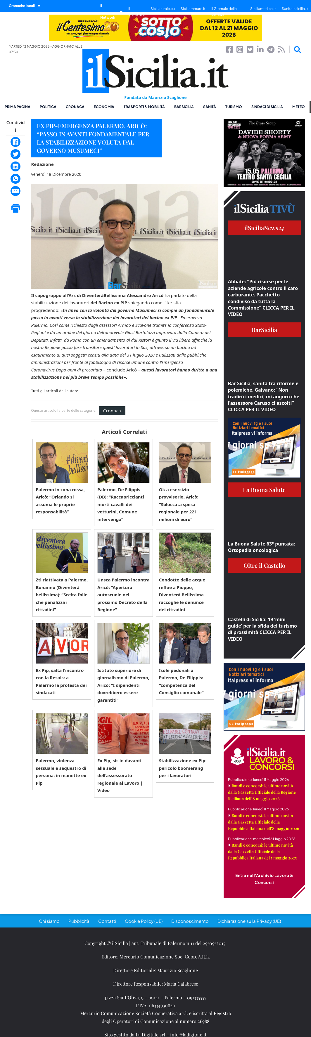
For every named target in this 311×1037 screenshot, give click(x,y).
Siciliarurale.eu (163, 8)
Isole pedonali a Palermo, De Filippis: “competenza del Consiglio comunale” (181, 681)
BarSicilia (184, 107)
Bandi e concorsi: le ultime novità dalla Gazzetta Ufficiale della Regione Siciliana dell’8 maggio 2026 (262, 792)
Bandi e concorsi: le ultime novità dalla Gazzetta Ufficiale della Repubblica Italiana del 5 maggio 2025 (262, 851)
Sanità (209, 107)
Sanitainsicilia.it (295, 8)
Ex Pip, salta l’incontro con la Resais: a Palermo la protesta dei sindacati (61, 681)
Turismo (233, 107)
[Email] (15, 191)
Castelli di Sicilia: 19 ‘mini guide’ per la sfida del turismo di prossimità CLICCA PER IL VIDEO (262, 629)
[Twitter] (15, 154)
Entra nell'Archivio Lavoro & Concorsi (264, 879)
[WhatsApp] (15, 179)
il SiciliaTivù (136, 11)
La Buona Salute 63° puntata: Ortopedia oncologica (261, 547)
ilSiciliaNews (264, 228)
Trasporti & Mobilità (144, 107)
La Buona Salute (264, 490)
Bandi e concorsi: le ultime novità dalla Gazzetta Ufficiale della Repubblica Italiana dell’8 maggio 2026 (263, 822)
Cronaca (75, 107)
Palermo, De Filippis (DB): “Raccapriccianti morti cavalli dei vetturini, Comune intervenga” (120, 504)
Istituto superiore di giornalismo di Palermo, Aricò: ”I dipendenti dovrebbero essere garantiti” (123, 685)
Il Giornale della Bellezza (224, 11)
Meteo (298, 107)
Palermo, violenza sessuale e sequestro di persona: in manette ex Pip (61, 772)
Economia (104, 107)
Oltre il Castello (264, 565)
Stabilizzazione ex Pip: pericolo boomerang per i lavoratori (183, 768)
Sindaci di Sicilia (267, 107)
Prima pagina (17, 107)
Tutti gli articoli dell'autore (54, 391)
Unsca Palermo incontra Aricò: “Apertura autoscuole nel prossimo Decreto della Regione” (123, 594)
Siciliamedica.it (263, 8)
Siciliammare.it (193, 8)
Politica (48, 107)
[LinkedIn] (15, 166)
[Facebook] (15, 142)
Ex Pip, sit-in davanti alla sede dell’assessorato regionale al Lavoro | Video (120, 775)
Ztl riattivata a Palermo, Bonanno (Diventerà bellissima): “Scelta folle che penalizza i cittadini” (62, 594)
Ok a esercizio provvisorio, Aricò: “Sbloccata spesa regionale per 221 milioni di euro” (178, 504)
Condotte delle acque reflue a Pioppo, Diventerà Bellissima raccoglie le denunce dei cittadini (182, 594)
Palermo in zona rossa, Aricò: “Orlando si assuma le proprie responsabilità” (60, 501)
